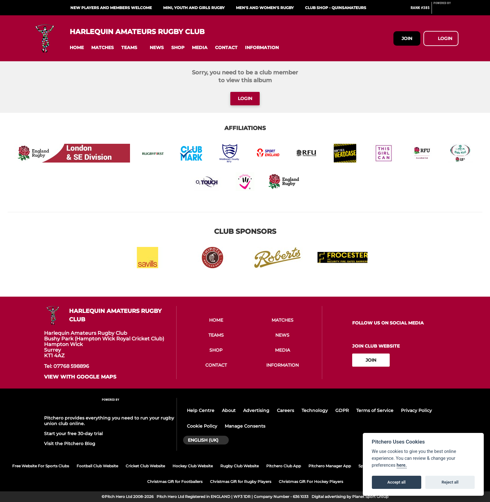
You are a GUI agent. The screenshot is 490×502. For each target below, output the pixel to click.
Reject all (450, 482)
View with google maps (80, 377)
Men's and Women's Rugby (265, 7)
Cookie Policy (202, 426)
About (229, 410)
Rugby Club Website (239, 466)
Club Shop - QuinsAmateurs (335, 7)
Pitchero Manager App (329, 466)
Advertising (256, 410)
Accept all (397, 482)
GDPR (342, 410)
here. (402, 465)
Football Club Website (97, 466)
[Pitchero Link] (445, 10)
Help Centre (200, 410)
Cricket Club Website (145, 466)
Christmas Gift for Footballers (174, 481)
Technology (315, 410)
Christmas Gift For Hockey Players (311, 481)
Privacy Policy (416, 410)
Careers (285, 410)
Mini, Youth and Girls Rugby (194, 7)
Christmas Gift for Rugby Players (240, 481)
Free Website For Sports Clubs (40, 466)
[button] (77, 48)
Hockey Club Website (192, 466)
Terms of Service (374, 410)
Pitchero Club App (283, 466)
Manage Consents (245, 426)
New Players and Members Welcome (111, 7)
